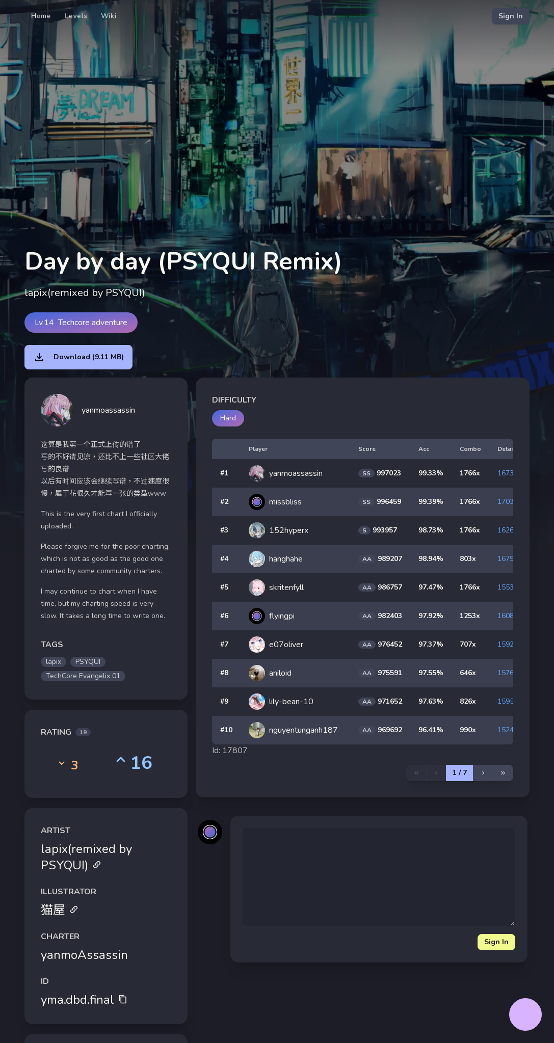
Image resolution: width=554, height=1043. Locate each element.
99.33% (430, 473)
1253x (470, 616)
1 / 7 (460, 773)
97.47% (430, 587)
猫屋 (59, 910)
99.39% (430, 501)
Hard (228, 418)
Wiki (109, 16)
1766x (470, 473)
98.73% (430, 530)
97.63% (430, 701)
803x (468, 559)
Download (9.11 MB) (78, 357)
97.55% (430, 673)
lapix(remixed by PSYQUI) (86, 857)
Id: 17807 (230, 750)
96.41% (430, 730)
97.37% (430, 644)
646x (468, 673)
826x (468, 701)
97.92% (430, 616)
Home (41, 16)
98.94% (430, 559)
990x (468, 730)
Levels (76, 16)
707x (468, 644)
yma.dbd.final (84, 1000)
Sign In (510, 16)
